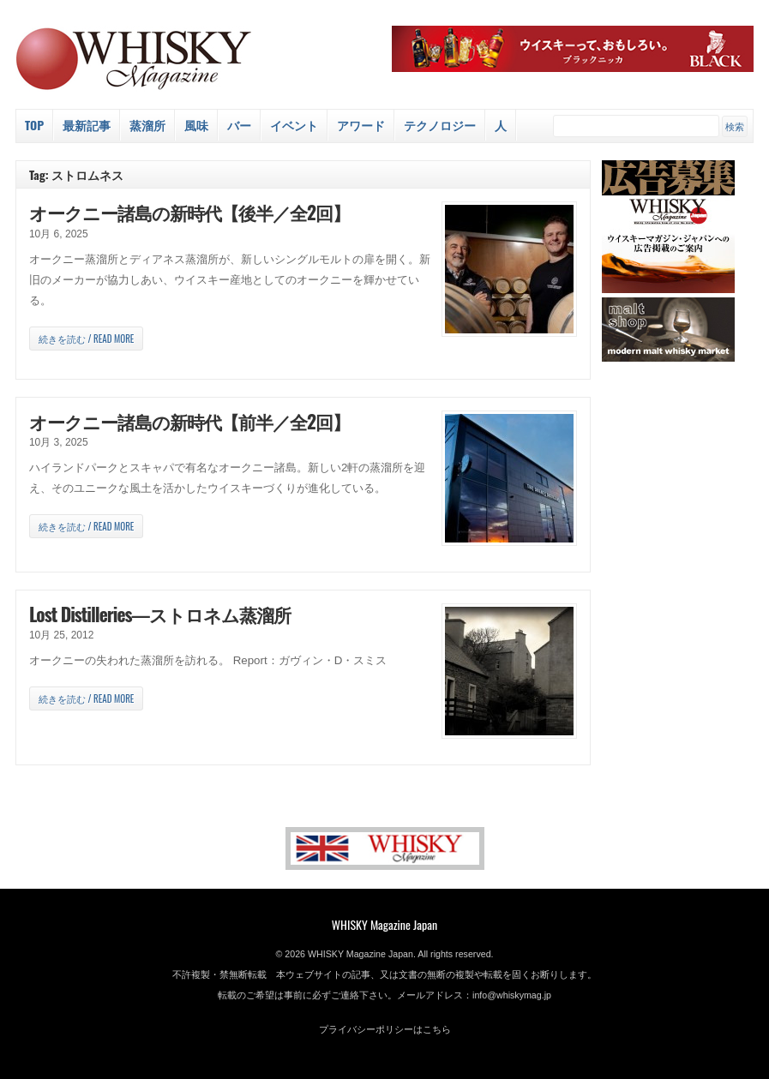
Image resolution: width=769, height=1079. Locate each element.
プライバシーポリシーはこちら (385, 1029)
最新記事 (87, 125)
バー (239, 125)
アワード (361, 125)
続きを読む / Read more (86, 338)
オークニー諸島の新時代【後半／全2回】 (189, 212)
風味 (196, 125)
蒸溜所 (147, 125)
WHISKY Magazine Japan (384, 924)
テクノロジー (440, 125)
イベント (294, 125)
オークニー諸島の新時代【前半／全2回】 (189, 421)
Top (34, 125)
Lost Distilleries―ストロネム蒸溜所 (160, 614)
